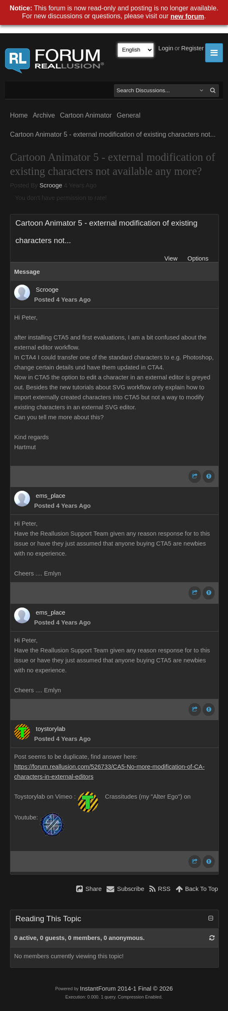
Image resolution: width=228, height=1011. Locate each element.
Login (166, 48)
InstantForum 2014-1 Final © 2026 (126, 988)
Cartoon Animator (86, 115)
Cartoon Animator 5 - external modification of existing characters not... (113, 134)
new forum (187, 16)
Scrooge (51, 185)
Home (19, 115)
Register (192, 48)
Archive (44, 115)
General (129, 115)
